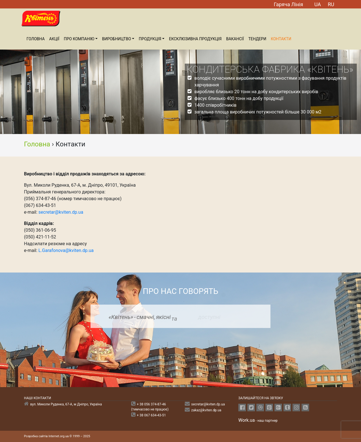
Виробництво (116, 39)
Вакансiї (235, 39)
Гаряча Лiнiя (288, 4)
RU (331, 4)
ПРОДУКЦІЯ (150, 39)
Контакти (281, 39)
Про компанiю (79, 39)
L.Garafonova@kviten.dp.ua (66, 250)
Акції (54, 39)
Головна (36, 39)
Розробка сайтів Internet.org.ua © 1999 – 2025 (57, 436)
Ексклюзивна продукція (195, 39)
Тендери (257, 39)
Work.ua (246, 420)
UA (317, 4)
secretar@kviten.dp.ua (60, 212)
